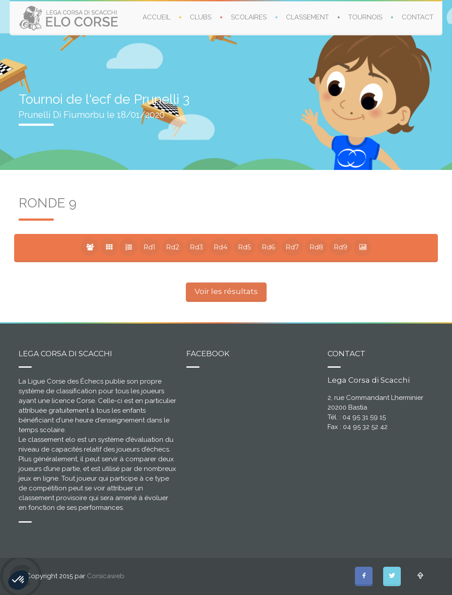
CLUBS (200, 17)
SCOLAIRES (249, 17)
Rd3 (196, 247)
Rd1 (149, 247)
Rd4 (220, 247)
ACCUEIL (156, 17)
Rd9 (340, 247)
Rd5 (244, 247)
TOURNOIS (365, 17)
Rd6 (268, 247)
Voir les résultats (226, 291)
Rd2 (172, 247)
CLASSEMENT (307, 17)
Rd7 (292, 247)
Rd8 (316, 247)
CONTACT (417, 17)
